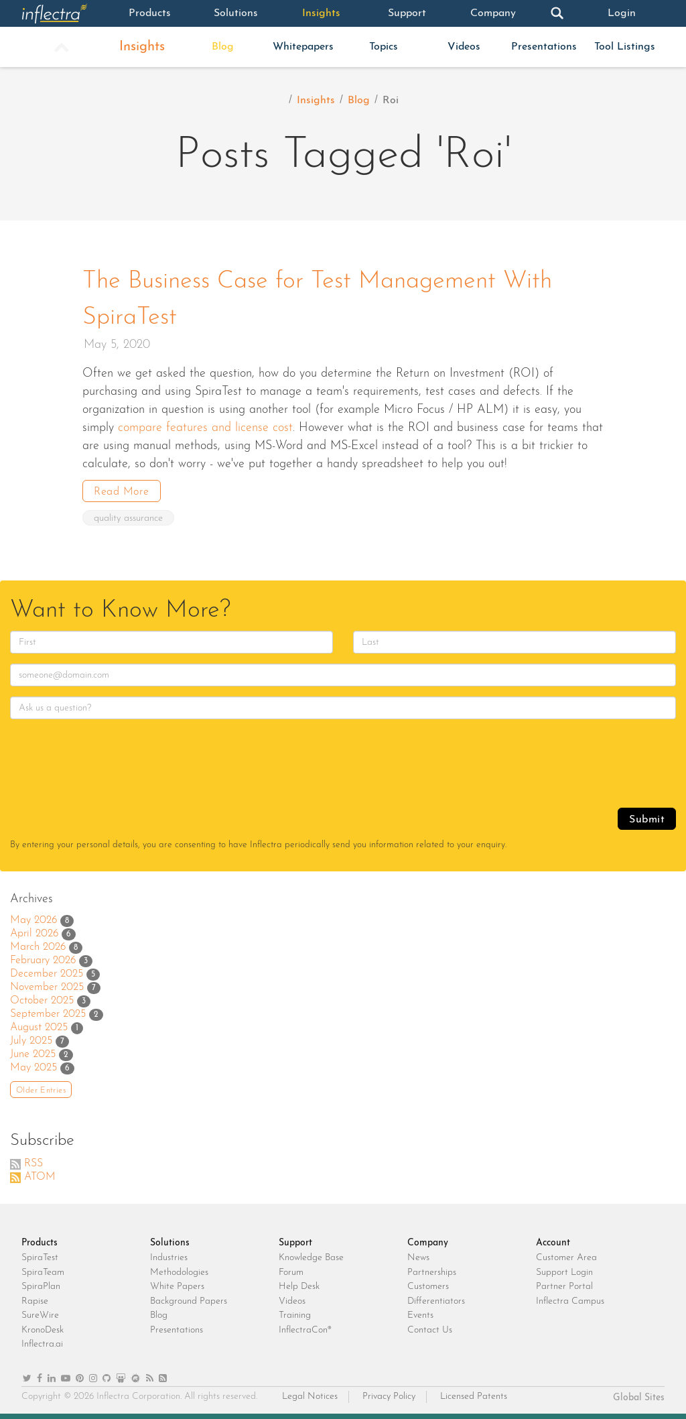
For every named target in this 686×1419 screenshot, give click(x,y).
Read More (121, 492)
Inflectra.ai (42, 1344)
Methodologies (179, 1273)
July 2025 (31, 1041)
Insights (321, 13)
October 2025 (42, 1000)
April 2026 (34, 933)
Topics (383, 47)
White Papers (177, 1287)
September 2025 (48, 1014)
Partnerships (431, 1273)
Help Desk (299, 1287)
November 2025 (47, 987)
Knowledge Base (311, 1258)
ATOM (40, 1177)
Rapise (34, 1301)
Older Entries (41, 1091)
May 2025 (33, 1067)
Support (407, 13)
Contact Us (429, 1330)
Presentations (544, 47)
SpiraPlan (40, 1287)
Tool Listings (624, 47)
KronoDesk (42, 1330)
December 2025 (46, 974)
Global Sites (639, 1398)
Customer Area (566, 1258)
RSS (33, 1163)
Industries (169, 1258)
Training (295, 1315)
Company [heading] (427, 1243)
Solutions (236, 13)
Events (420, 1315)
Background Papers (188, 1301)
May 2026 (33, 920)
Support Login (564, 1273)
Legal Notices (310, 1397)
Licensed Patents (473, 1397)
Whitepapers (303, 47)
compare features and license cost (205, 428)
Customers (428, 1287)
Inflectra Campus (570, 1301)
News (418, 1258)
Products (150, 13)
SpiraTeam (42, 1273)
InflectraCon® (305, 1330)
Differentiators (436, 1301)
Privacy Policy (388, 1397)
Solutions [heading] (170, 1243)
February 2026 (43, 960)
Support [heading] (295, 1243)
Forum (291, 1273)
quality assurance (128, 518)
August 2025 (39, 1027)
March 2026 (38, 947)
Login (622, 13)
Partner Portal (564, 1287)
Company (493, 13)
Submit (647, 819)
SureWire (40, 1315)
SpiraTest (39, 1258)
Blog (223, 47)
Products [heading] (39, 1243)
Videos (464, 47)
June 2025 (33, 1054)
